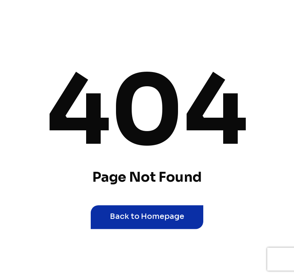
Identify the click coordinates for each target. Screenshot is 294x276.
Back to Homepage (147, 216)
